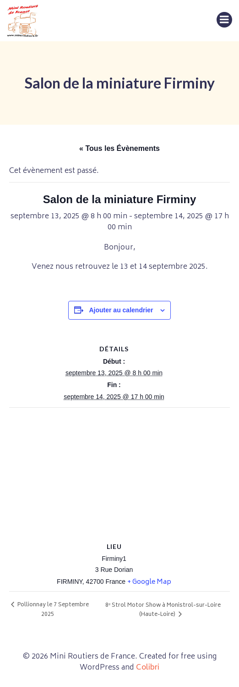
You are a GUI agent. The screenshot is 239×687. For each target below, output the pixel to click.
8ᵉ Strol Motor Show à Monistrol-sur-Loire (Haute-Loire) (163, 610)
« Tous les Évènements (119, 148)
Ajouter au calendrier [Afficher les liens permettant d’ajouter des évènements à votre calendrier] (121, 310)
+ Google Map (149, 582)
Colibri (147, 667)
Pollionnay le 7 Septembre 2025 (52, 609)
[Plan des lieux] (119, 474)
